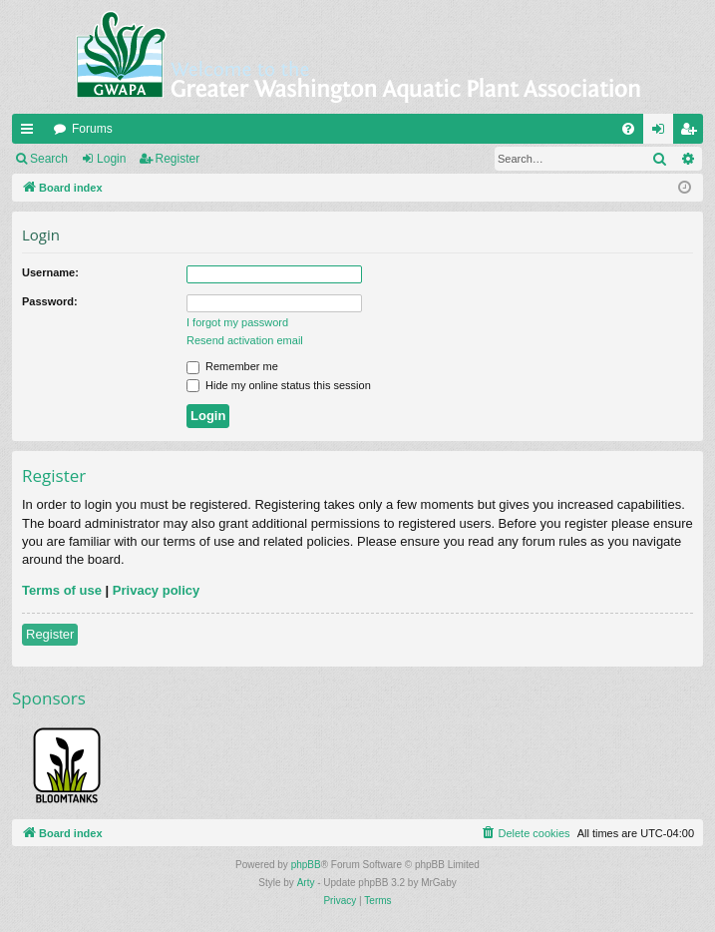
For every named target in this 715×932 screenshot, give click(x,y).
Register (178, 159)
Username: (50, 272)
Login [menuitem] (662, 133)
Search (49, 159)
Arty (306, 882)
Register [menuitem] (692, 133)
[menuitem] (628, 129)
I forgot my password (237, 322)
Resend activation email (244, 340)
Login (111, 159)
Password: (50, 301)
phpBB (306, 864)
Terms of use (62, 590)
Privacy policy (156, 590)
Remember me (232, 366)
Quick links (31, 133)
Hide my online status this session (278, 385)
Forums (92, 129)
